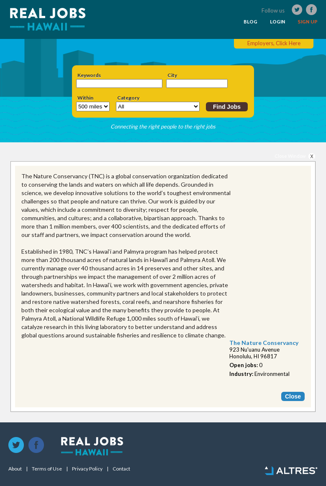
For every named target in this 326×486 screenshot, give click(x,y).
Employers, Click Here (273, 43)
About (15, 468)
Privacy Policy (87, 468)
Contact (121, 468)
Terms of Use (47, 468)
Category (128, 97)
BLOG (250, 21)
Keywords (89, 75)
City (172, 75)
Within (85, 97)
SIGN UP (308, 21)
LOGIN (277, 21)
